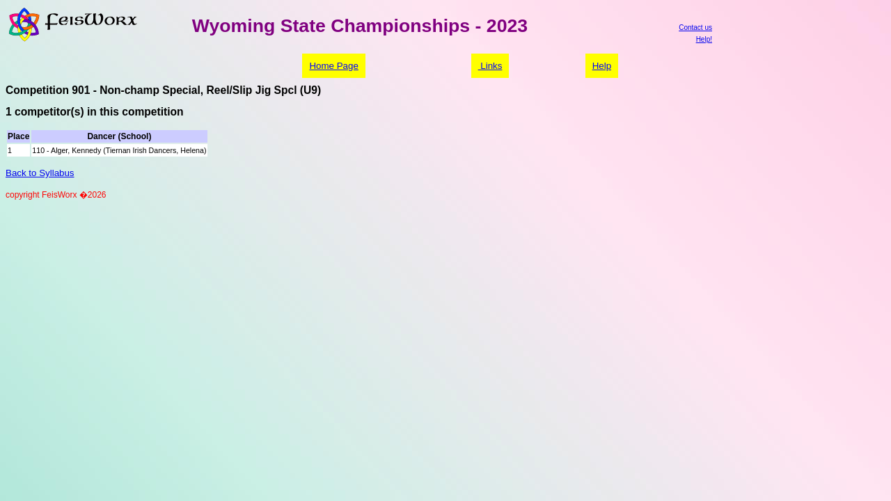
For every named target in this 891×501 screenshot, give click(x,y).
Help (601, 66)
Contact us (695, 27)
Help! (704, 39)
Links (490, 66)
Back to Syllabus (40, 173)
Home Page (333, 66)
